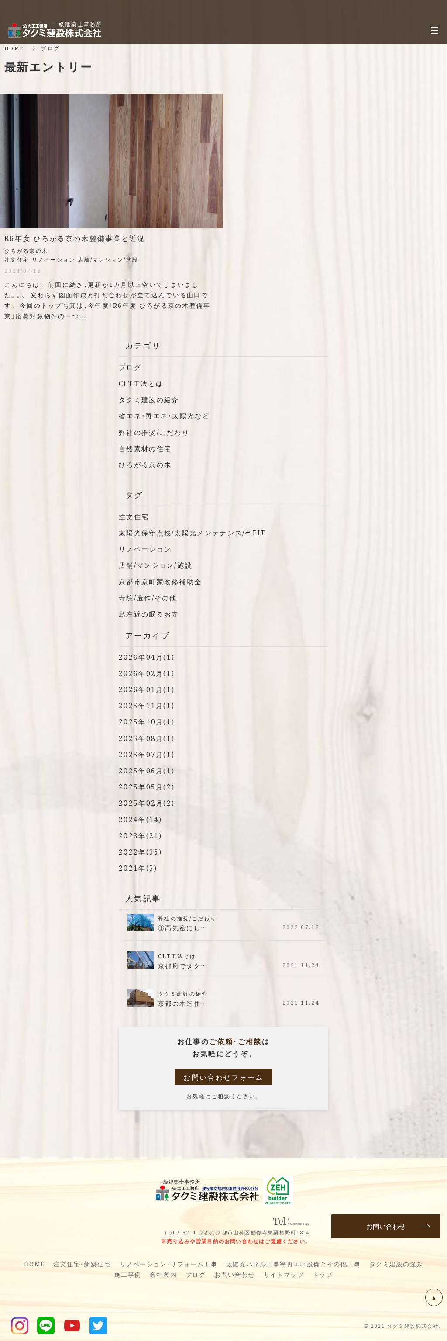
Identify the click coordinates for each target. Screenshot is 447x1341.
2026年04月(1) (147, 657)
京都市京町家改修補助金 (163, 581)
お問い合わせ (234, 1274)
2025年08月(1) (147, 738)
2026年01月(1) (147, 689)
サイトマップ (284, 1274)
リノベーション (147, 549)
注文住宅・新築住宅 (82, 1263)
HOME (15, 48)
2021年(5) (138, 868)
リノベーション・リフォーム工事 (168, 1263)
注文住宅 (135, 516)
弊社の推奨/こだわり (156, 432)
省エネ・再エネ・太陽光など (167, 415)
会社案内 (163, 1274)
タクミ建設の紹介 (151, 399)
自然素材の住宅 (147, 448)
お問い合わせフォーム (223, 1077)
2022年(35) (141, 852)
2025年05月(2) (147, 787)
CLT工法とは (143, 383)
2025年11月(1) (147, 705)
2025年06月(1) (147, 770)
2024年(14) (141, 819)
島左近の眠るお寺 (151, 614)
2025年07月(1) (147, 754)
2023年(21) (141, 836)
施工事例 (127, 1274)
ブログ (131, 367)
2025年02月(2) (147, 803)
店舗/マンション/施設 (158, 565)
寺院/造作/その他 (150, 598)
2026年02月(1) (147, 673)
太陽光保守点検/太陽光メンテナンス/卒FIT (197, 532)
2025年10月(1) (147, 722)
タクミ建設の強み (396, 1263)
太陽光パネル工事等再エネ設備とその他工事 (293, 1263)
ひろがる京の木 (147, 464)
